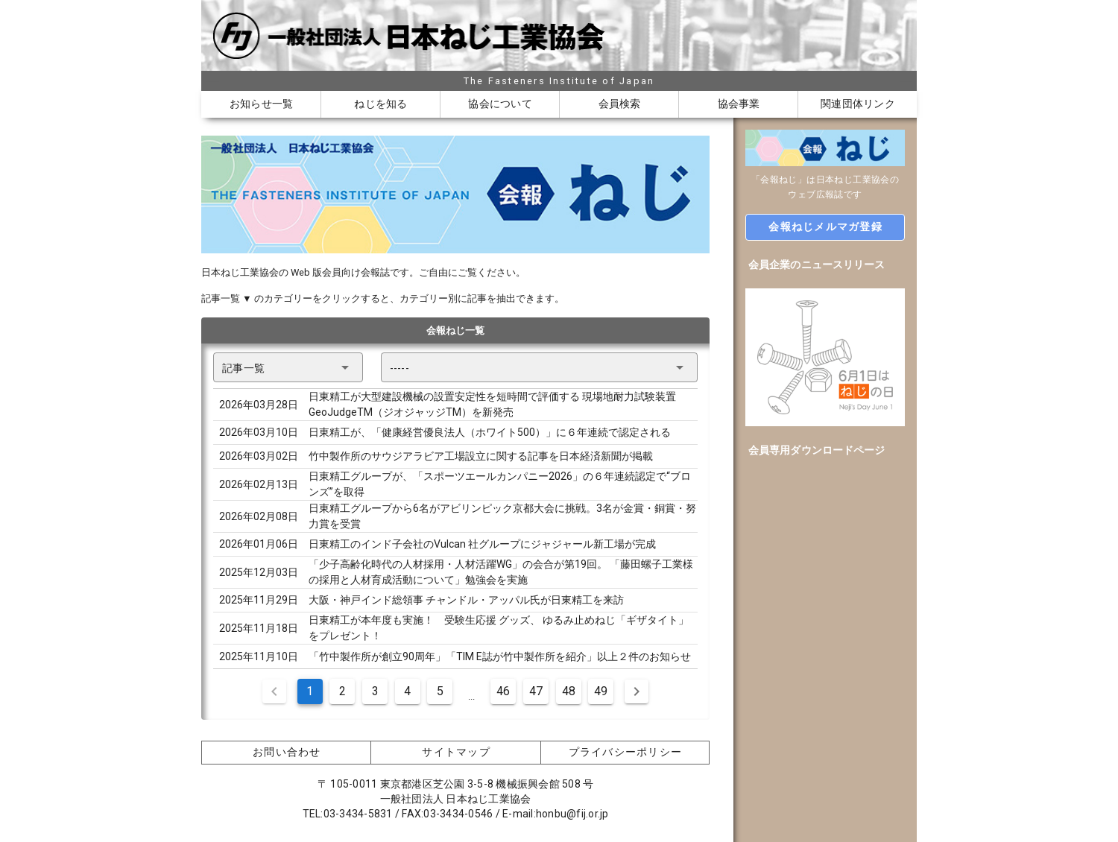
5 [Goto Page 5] (440, 691)
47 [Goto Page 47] (536, 691)
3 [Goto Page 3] (375, 691)
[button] (288, 367)
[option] (825, 264)
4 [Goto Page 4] (407, 691)
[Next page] (636, 691)
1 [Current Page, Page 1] (309, 691)
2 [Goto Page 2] (342, 691)
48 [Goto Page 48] (568, 691)
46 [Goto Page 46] (503, 691)
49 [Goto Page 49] (600, 691)
